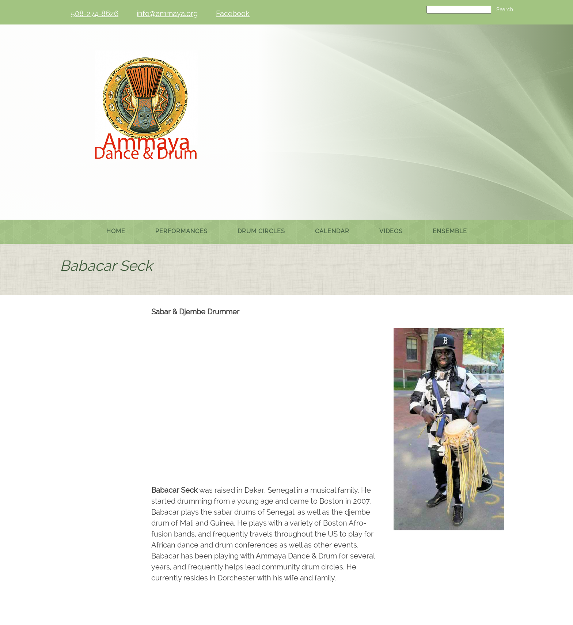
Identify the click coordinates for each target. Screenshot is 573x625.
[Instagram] (313, 577)
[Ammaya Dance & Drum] (148, 121)
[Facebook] (231, 13)
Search (504, 9)
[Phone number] (93, 13)
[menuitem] (115, 232)
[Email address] (165, 13)
